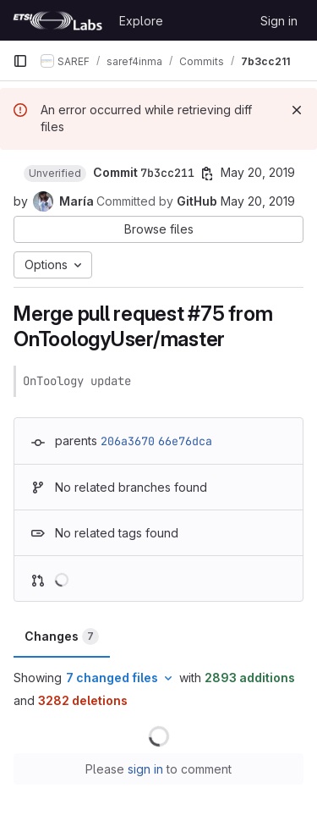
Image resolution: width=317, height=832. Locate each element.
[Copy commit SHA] (207, 173)
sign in (145, 769)
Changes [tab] (62, 636)
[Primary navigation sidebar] (20, 60)
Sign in (279, 21)
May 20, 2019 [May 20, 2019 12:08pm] (258, 172)
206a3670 (128, 441)
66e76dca (185, 441)
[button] (55, 173)
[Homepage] (57, 20)
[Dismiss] (297, 110)
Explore (141, 21)
